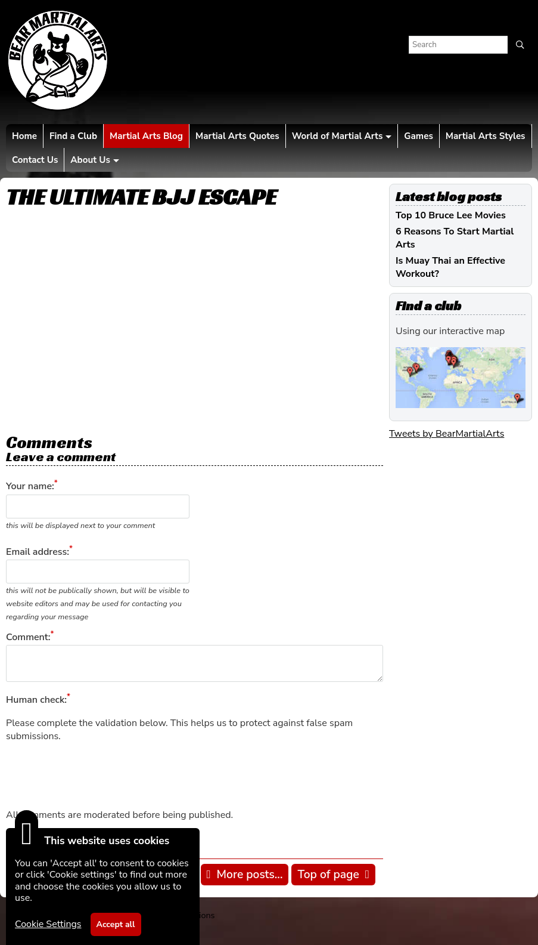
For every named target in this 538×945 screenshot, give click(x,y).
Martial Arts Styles (485, 136)
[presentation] (96, 775)
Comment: (28, 637)
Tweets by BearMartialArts (446, 433)
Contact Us (35, 160)
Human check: (36, 700)
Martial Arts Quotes (237, 136)
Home (24, 136)
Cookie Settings (48, 924)
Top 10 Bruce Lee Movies (451, 215)
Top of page (328, 874)
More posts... (250, 874)
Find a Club (73, 136)
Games (418, 136)
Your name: (30, 486)
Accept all (116, 924)
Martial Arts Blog (146, 136)
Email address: (37, 551)
